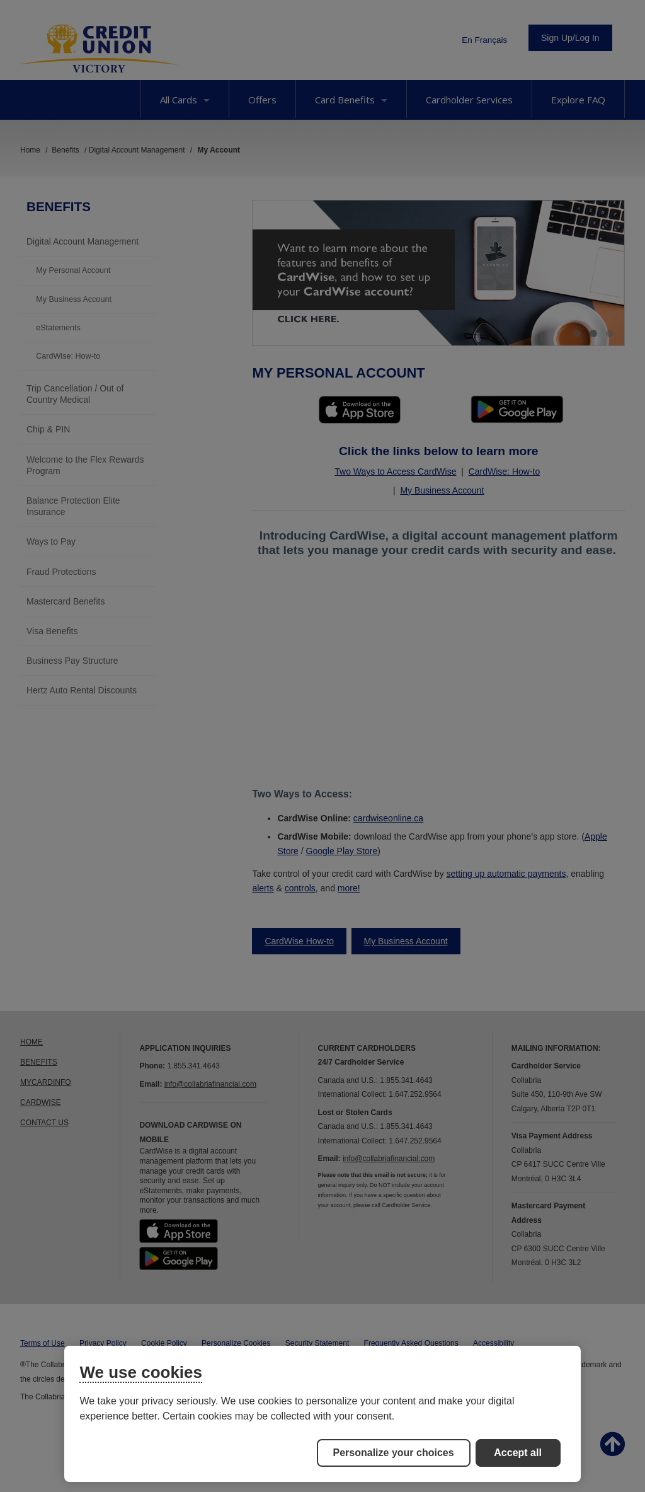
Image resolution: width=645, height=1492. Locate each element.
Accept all (518, 1452)
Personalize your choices (393, 1452)
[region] (322, 1414)
